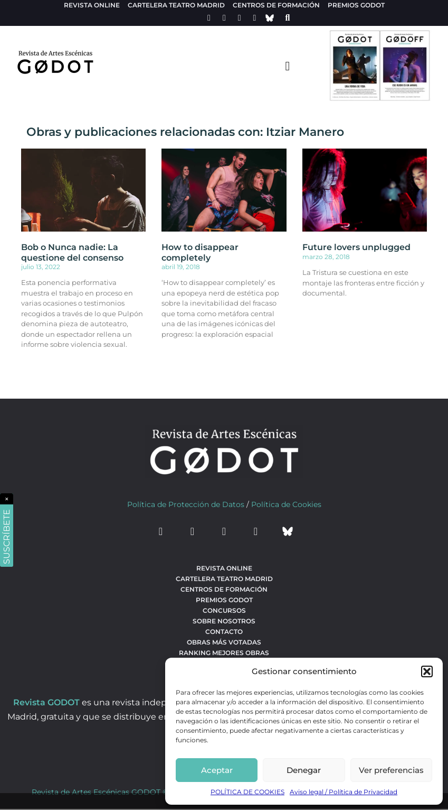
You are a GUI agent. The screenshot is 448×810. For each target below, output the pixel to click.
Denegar (304, 770)
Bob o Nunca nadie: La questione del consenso (72, 252)
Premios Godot (356, 5)
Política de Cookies (286, 504)
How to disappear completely (200, 252)
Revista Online (92, 5)
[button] (427, 671)
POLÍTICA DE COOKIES (247, 792)
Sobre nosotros (224, 621)
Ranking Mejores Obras (224, 653)
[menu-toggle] (287, 65)
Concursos (224, 610)
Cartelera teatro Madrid (176, 5)
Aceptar (217, 770)
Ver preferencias (391, 770)
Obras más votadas (224, 642)
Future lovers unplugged (356, 247)
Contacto (224, 632)
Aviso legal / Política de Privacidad (343, 792)
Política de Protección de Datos (185, 504)
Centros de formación (276, 5)
